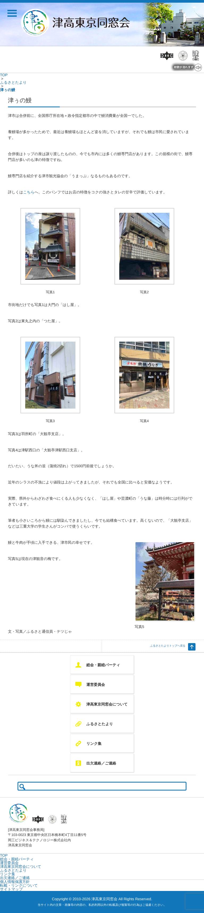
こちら (29, 192)
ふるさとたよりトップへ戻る (167, 645)
